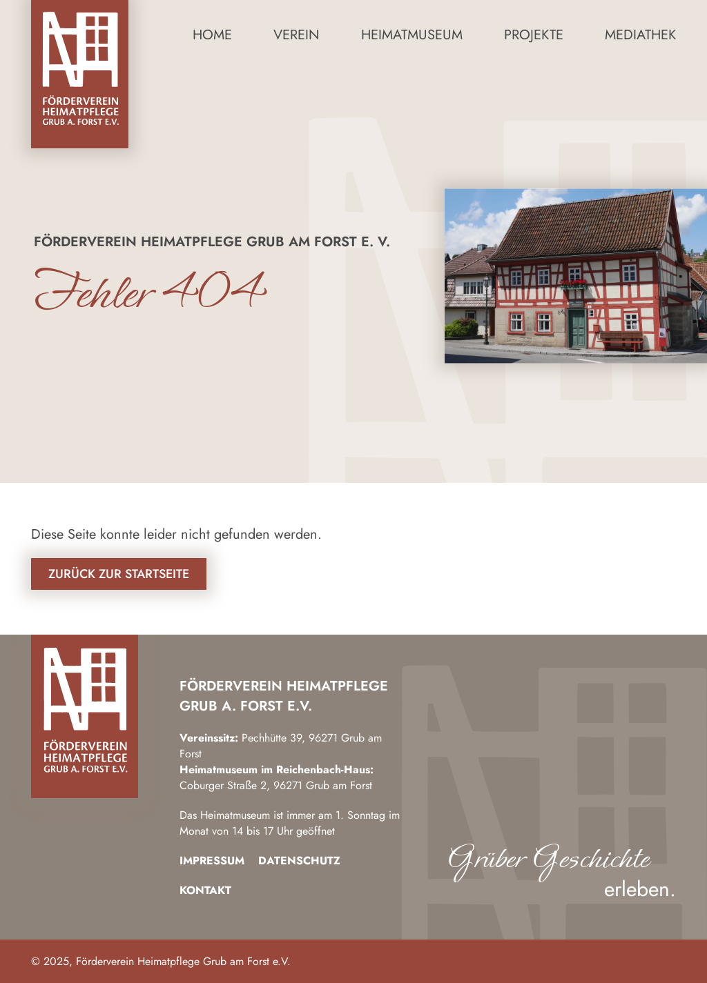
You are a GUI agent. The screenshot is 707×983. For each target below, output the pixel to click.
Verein (296, 35)
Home (212, 35)
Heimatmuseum (412, 35)
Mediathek (640, 35)
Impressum (212, 860)
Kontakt (205, 890)
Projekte (533, 35)
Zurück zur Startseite (118, 574)
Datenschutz (299, 860)
